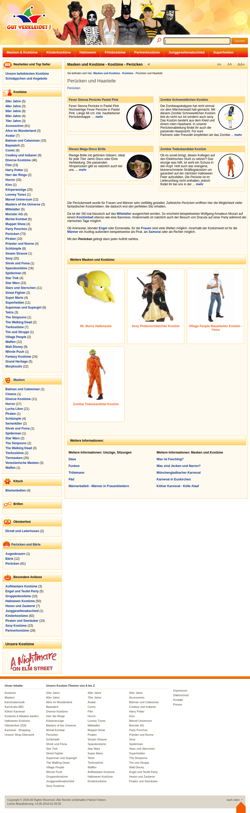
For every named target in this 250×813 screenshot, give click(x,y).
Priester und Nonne (19, 244)
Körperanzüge (15, 189)
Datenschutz (181, 695)
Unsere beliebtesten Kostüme (27, 73)
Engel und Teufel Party (22, 591)
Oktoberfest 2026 (15, 725)
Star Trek (12, 278)
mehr (99, 117)
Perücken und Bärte (25, 544)
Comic (10, 150)
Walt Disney (14, 347)
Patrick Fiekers (96, 799)
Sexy (9, 258)
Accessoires (14, 126)
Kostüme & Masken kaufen (21, 716)
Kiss (8, 185)
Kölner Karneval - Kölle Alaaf (178, 486)
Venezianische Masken (22, 463)
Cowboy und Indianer (21, 155)
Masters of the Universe (22, 204)
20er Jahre (13, 101)
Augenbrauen (15, 554)
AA (229, 64)
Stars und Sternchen (20, 288)
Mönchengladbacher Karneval (179, 472)
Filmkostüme (115, 52)
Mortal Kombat (16, 219)
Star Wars (12, 283)
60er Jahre (13, 116)
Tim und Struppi (17, 332)
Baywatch (12, 145)
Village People (15, 337)
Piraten (10, 239)
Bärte (9, 559)
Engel (103, 228)
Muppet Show (15, 224)
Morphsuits (13, 366)
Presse (177, 704)
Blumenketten (15, 490)
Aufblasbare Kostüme (21, 586)
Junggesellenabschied (186, 52)
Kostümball (85, 217)
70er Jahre (13, 121)
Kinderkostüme (58, 52)
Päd (71, 479)
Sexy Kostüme (16, 625)
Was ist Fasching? (170, 459)
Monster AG (14, 214)
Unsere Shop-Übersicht (19, 734)
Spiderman (13, 273)
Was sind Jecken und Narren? (179, 466)
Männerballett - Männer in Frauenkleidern (99, 486)
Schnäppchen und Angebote (26, 78)
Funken (74, 466)
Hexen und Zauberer (20, 606)
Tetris (9, 312)
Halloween (88, 52)
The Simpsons (16, 317)
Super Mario (14, 298)
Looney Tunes (15, 194)
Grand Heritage (16, 361)
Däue (72, 459)
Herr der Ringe (16, 175)
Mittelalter (12, 209)
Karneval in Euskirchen (174, 479)
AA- (219, 64)
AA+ (241, 64)
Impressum (180, 690)
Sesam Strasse (16, 253)
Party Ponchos (16, 229)
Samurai (155, 232)
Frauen (146, 228)
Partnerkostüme (147, 52)
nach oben (233, 799)
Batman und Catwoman (22, 140)
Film (8, 165)
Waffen (10, 342)
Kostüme (10, 692)
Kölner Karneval (15, 711)
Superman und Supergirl (23, 307)
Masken (19, 380)
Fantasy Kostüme (18, 356)
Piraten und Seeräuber (21, 621)
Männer (72, 232)
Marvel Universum (18, 199)
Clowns (10, 394)
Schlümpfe (13, 248)
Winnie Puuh (14, 352)
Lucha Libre (14, 409)
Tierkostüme (14, 327)
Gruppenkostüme (18, 596)
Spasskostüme (16, 268)
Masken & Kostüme (22, 52)
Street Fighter (15, 293)
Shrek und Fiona (17, 263)
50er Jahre (13, 111)
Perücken (12, 234)
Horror (10, 180)
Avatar (10, 135)
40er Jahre (13, 106)
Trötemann (76, 472)
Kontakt (178, 699)
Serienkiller (13, 423)
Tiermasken (14, 458)
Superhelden (223, 52)
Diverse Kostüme (18, 160)
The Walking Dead (18, 322)
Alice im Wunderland (20, 131)
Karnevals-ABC (14, 706)
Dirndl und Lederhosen (22, 531)
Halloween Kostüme (20, 601)
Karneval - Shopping (17, 730)
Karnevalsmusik (15, 702)
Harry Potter (14, 170)
